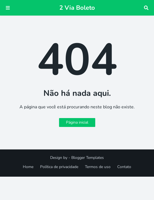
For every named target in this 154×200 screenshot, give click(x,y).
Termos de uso (98, 166)
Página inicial (77, 122)
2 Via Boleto (77, 8)
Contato (124, 166)
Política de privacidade (59, 166)
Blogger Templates (87, 157)
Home (28, 166)
